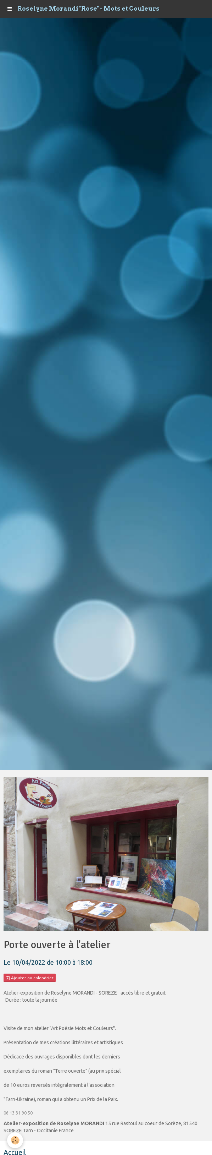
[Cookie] (15, 1140)
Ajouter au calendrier (30, 977)
